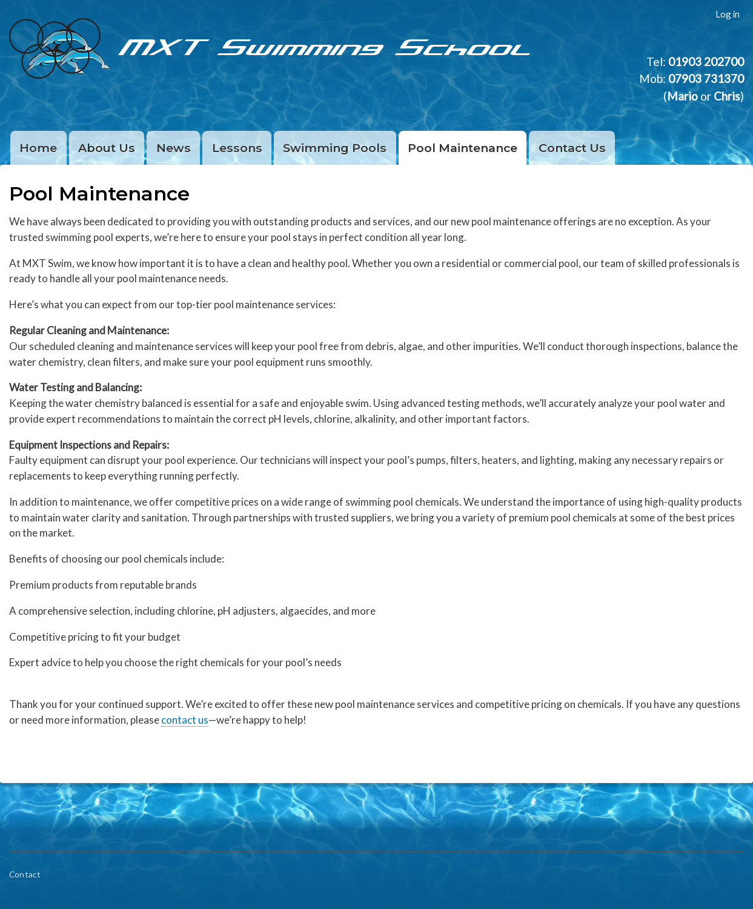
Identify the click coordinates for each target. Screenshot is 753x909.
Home (38, 147)
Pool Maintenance (462, 147)
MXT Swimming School (327, 45)
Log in (727, 13)
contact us (184, 719)
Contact (25, 874)
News (173, 147)
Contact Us (572, 147)
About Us (106, 147)
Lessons (237, 147)
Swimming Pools (334, 147)
